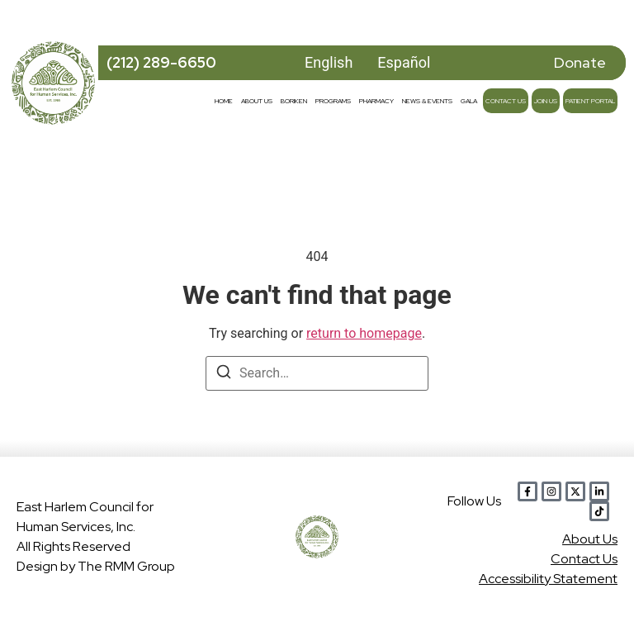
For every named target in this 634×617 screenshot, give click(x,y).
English (328, 62)
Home (224, 101)
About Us (256, 101)
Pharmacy (376, 101)
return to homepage (364, 333)
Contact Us (505, 101)
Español (403, 62)
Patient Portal (590, 101)
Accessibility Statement (548, 578)
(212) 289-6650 (161, 62)
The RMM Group (126, 566)
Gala (469, 101)
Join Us (545, 101)
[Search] (223, 374)
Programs (333, 101)
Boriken (294, 101)
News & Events (427, 101)
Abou (589, 539)
